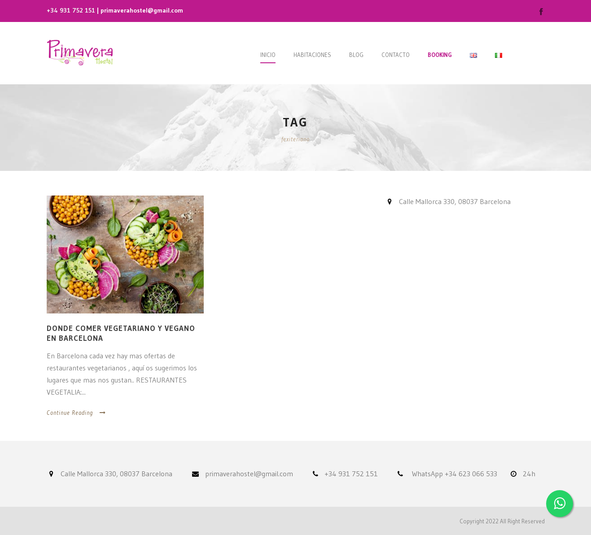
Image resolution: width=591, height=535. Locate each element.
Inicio (268, 54)
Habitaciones (312, 54)
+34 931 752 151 (71, 10)
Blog (356, 54)
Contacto (395, 54)
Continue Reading (76, 412)
